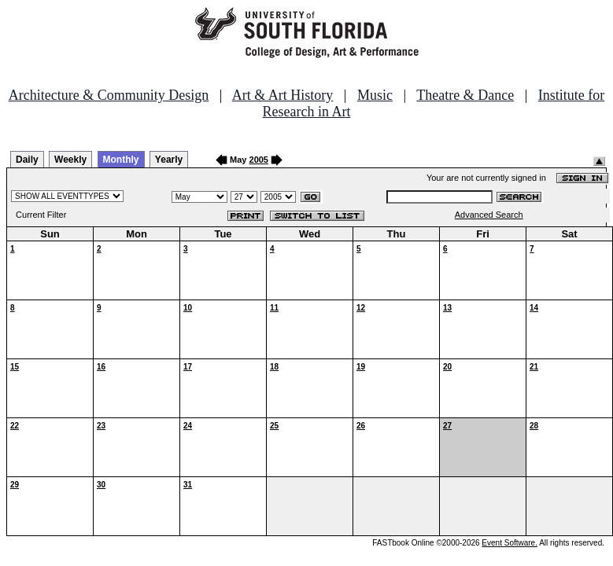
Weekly (70, 159)
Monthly (121, 159)
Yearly (169, 159)
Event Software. (509, 542)
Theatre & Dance (465, 95)
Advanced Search (489, 214)
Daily (27, 159)
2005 (258, 159)
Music (375, 95)
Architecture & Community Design (109, 95)
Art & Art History (283, 95)
